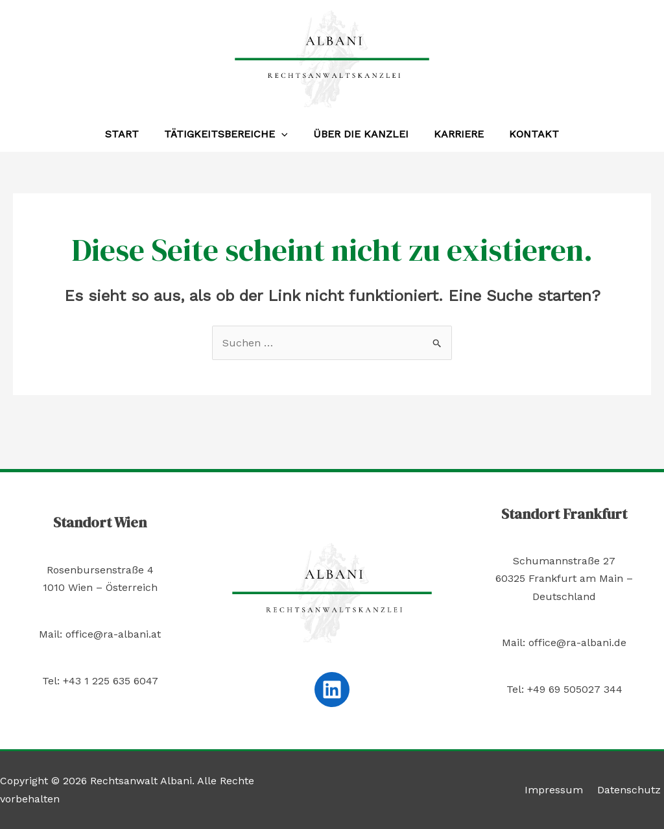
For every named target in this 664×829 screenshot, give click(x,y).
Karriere (454, 134)
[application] (285, 134)
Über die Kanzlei (361, 134)
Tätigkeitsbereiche (230, 134)
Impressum (561, 790)
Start (131, 134)
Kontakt (525, 134)
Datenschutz (632, 790)
